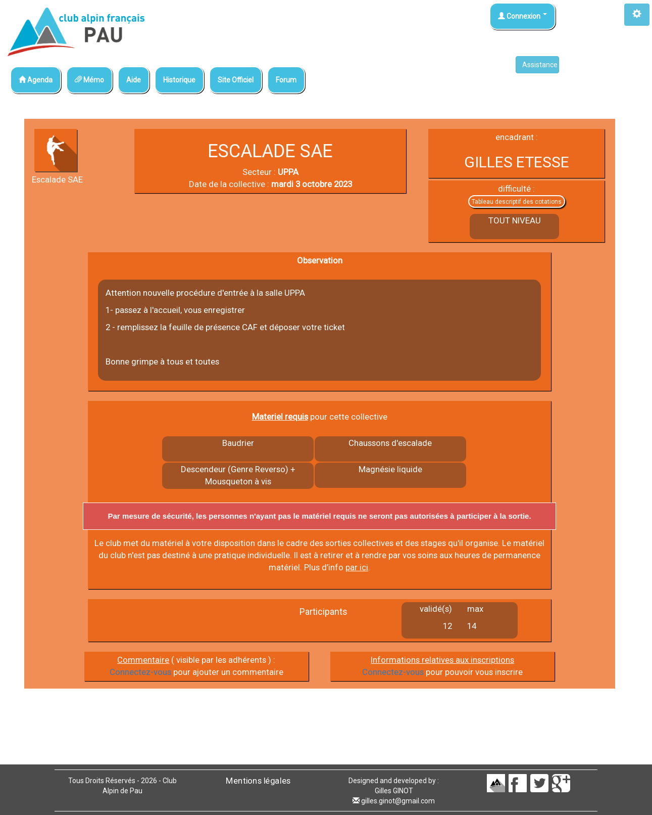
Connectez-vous (140, 672)
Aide (133, 80)
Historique (179, 80)
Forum (286, 80)
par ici (356, 567)
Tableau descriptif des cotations (517, 201)
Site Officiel (236, 80)
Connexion (522, 16)
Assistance (540, 65)
